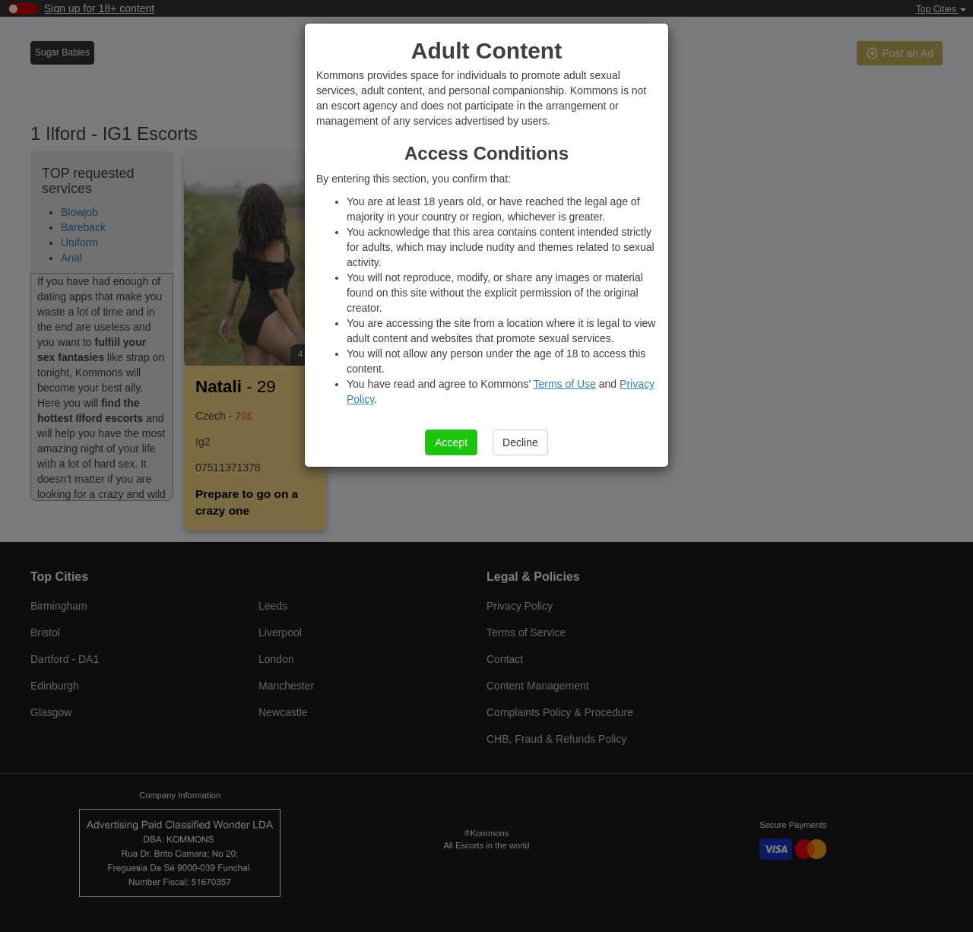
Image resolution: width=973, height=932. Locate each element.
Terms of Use (564, 384)
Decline (520, 442)
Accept (451, 442)
